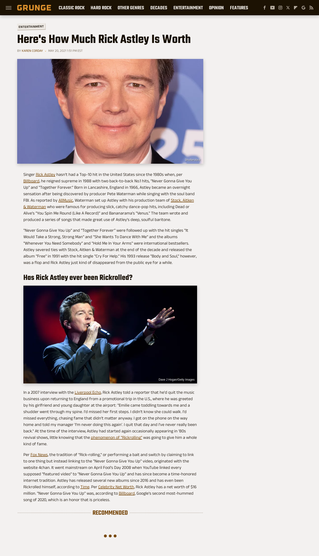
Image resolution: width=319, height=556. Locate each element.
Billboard (31, 180)
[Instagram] (280, 8)
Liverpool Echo (88, 392)
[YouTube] (272, 8)
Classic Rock (71, 8)
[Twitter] (288, 8)
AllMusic (65, 200)
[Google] (303, 8)
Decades (158, 8)
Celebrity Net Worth (116, 486)
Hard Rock (101, 8)
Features (239, 8)
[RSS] (311, 8)
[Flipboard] (296, 8)
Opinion (216, 8)
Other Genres (131, 8)
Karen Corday (32, 50)
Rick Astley (45, 174)
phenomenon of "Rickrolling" (116, 437)
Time (84, 486)
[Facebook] (265, 8)
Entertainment (188, 8)
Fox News (39, 454)
